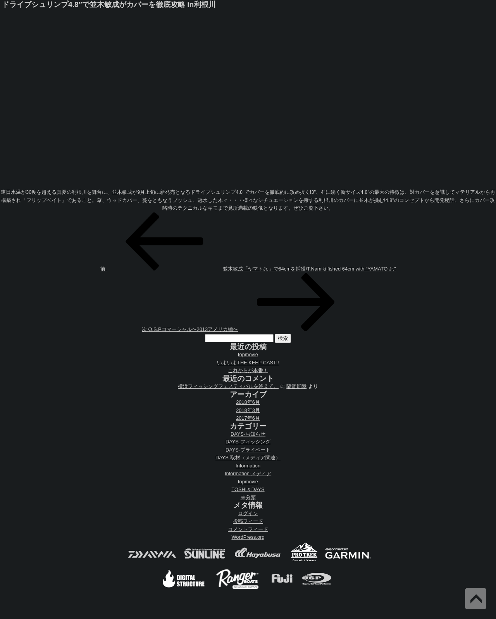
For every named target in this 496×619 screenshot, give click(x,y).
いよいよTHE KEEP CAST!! (248, 363)
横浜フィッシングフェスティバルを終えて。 (228, 386)
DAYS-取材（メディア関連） (248, 457)
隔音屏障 (296, 386)
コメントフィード (248, 529)
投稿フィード (248, 521)
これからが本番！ (248, 370)
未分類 (248, 497)
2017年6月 (248, 418)
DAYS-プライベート (248, 450)
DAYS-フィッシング (248, 442)
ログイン (248, 513)
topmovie (248, 354)
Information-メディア (248, 473)
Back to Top (475, 598)
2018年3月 (248, 410)
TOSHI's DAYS (247, 489)
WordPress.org (247, 537)
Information (248, 466)
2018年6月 (248, 402)
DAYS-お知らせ (248, 434)
